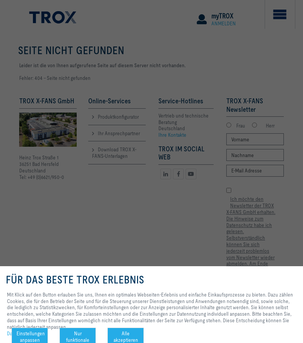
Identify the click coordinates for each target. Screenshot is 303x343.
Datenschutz (20, 333)
